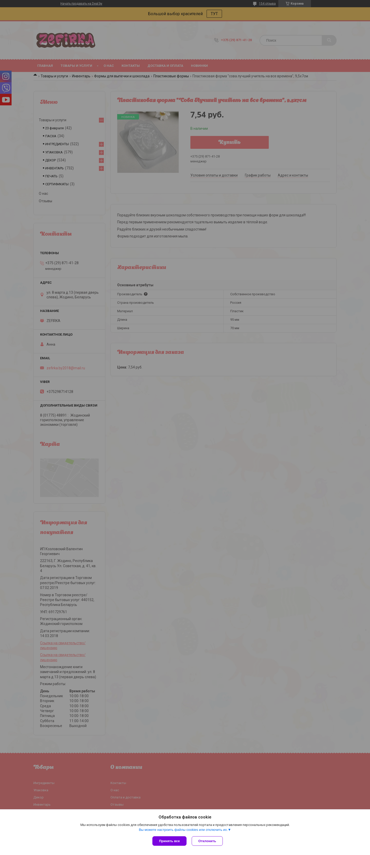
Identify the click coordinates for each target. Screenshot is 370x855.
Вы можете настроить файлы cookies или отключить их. (183, 830)
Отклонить (207, 841)
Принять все (169, 841)
